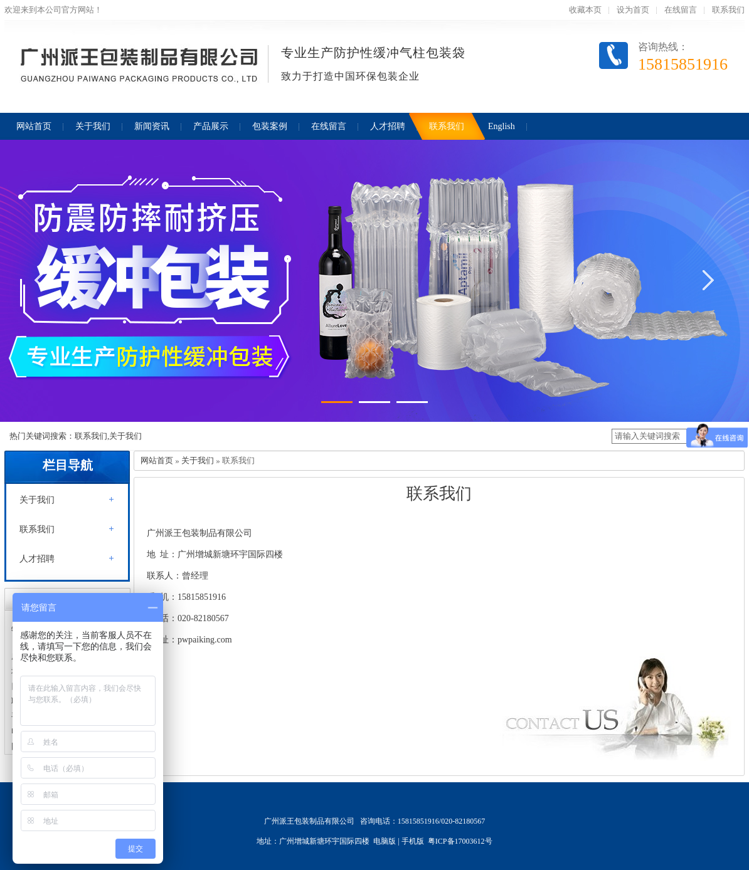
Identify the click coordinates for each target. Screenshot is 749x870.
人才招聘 (37, 558)
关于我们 (37, 500)
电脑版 (384, 841)
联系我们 (728, 9)
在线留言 (680, 9)
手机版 (412, 841)
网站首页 (157, 460)
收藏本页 (585, 9)
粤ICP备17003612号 (460, 841)
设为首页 (633, 9)
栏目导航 (68, 465)
